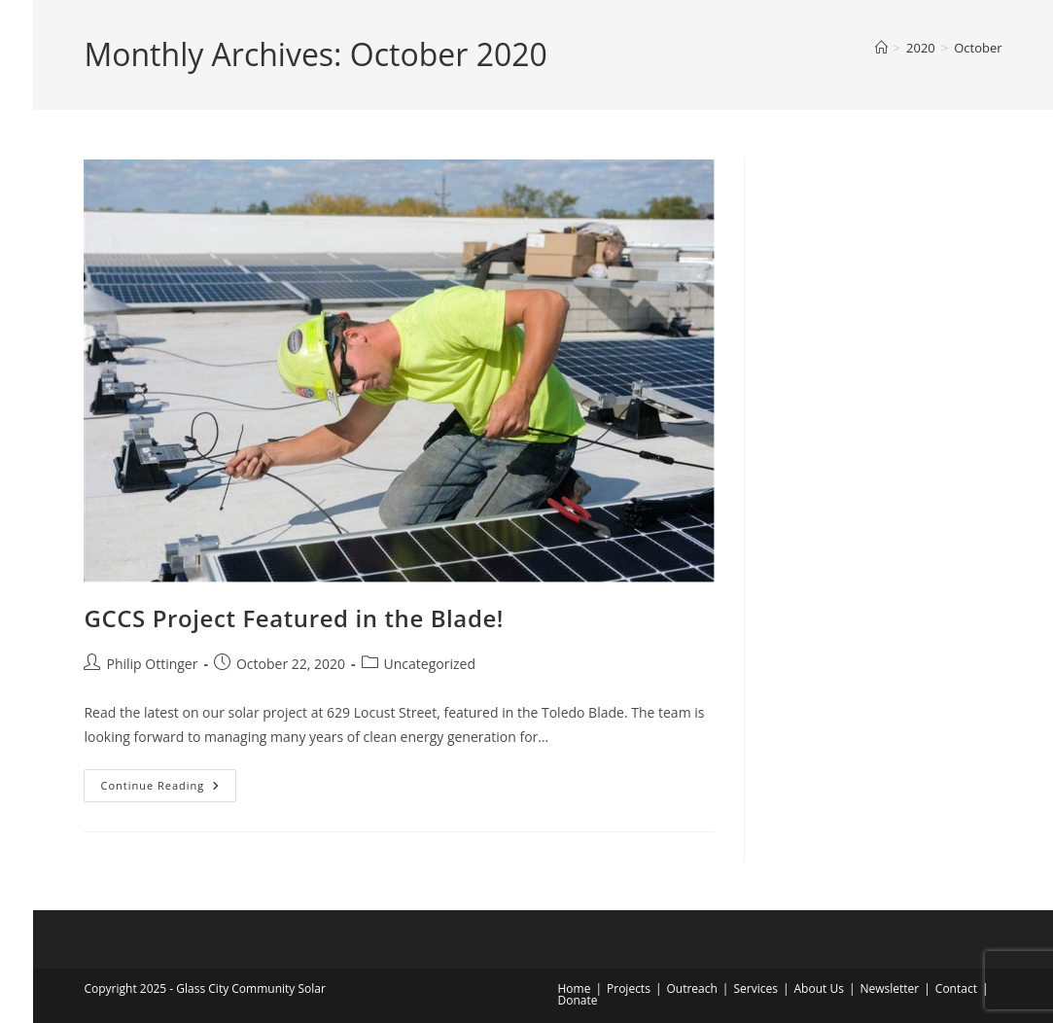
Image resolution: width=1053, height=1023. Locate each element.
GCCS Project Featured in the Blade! (294, 618)
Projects (628, 988)
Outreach (691, 988)
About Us (819, 988)
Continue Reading (168, 789)
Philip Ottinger (151, 663)
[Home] (881, 47)
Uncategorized (429, 663)
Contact (956, 988)
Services (755, 988)
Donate (578, 1000)
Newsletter (889, 988)
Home (574, 988)
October (977, 47)
